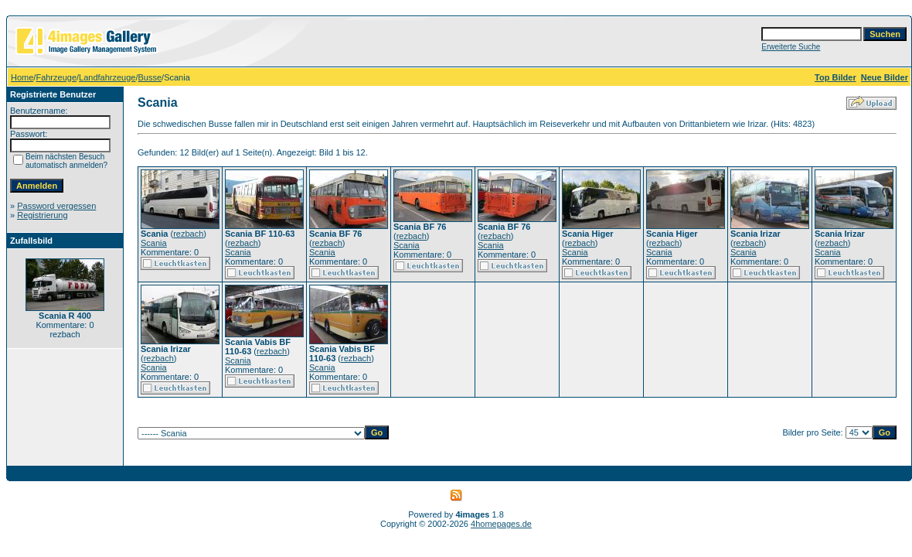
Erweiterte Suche (790, 47)
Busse (150, 77)
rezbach (188, 233)
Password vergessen (56, 205)
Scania (154, 243)
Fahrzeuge (56, 77)
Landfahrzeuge (107, 77)
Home (22, 77)
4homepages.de (501, 523)
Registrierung (42, 215)
